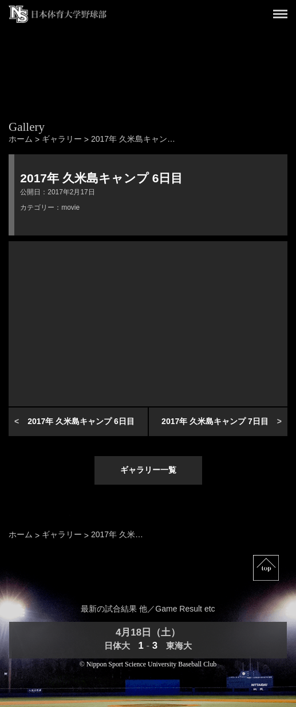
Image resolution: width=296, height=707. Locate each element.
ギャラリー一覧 (148, 469)
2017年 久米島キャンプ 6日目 (81, 421)
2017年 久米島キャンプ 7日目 (215, 421)
